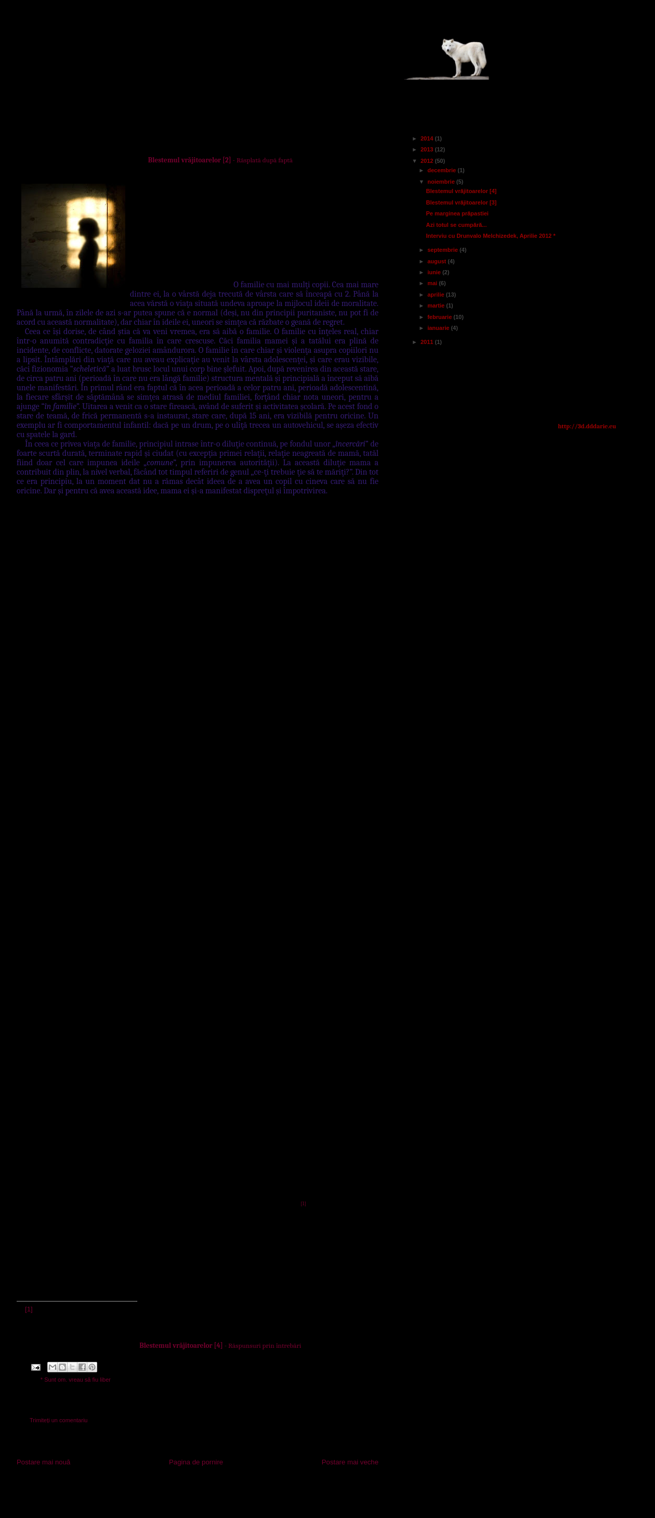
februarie (440, 317)
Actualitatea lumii (126, 53)
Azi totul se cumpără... (456, 225)
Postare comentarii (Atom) (215, 1491)
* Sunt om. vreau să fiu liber (76, 1379)
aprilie (436, 294)
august (437, 261)
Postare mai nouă (43, 1462)
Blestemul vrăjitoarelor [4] (461, 191)
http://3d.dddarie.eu (587, 426)
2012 (428, 161)
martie (436, 305)
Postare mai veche (350, 1462)
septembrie (443, 250)
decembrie (442, 170)
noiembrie (441, 181)
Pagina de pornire (196, 1462)
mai (433, 283)
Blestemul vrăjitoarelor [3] (461, 202)
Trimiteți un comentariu (58, 1420)
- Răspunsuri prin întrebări (220, 1345)
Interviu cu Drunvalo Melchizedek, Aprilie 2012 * (490, 236)
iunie (434, 272)
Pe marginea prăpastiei (457, 213)
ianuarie (439, 328)
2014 (428, 138)
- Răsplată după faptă (220, 160)
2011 (428, 342)
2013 (428, 149)
